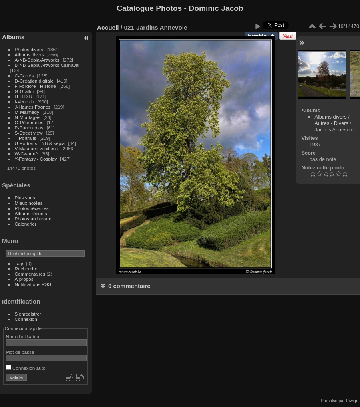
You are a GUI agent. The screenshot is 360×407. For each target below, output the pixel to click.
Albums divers (29, 54)
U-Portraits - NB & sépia (40, 143)
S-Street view (29, 132)
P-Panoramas (29, 127)
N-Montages (27, 117)
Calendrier (25, 223)
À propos (24, 279)
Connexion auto (26, 368)
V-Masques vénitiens (36, 148)
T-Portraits (25, 138)
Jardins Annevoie (333, 130)
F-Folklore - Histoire (35, 86)
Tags (20, 263)
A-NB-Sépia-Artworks (37, 59)
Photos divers (29, 49)
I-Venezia (24, 101)
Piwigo (352, 400)
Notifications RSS (33, 284)
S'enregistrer (28, 313)
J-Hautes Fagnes (33, 106)
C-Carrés (24, 75)
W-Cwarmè (26, 153)
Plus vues (25, 197)
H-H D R (23, 96)
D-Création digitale (34, 80)
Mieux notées (29, 203)
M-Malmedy (27, 112)
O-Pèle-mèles (29, 122)
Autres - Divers (331, 123)
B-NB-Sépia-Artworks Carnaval (47, 65)
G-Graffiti (24, 91)
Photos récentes (32, 208)
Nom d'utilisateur (23, 336)
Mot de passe (20, 352)
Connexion (26, 319)
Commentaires (30, 273)
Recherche (26, 268)
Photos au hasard (33, 218)
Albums (13, 37)
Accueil (108, 27)
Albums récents (31, 213)
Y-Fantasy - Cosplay (36, 158)
